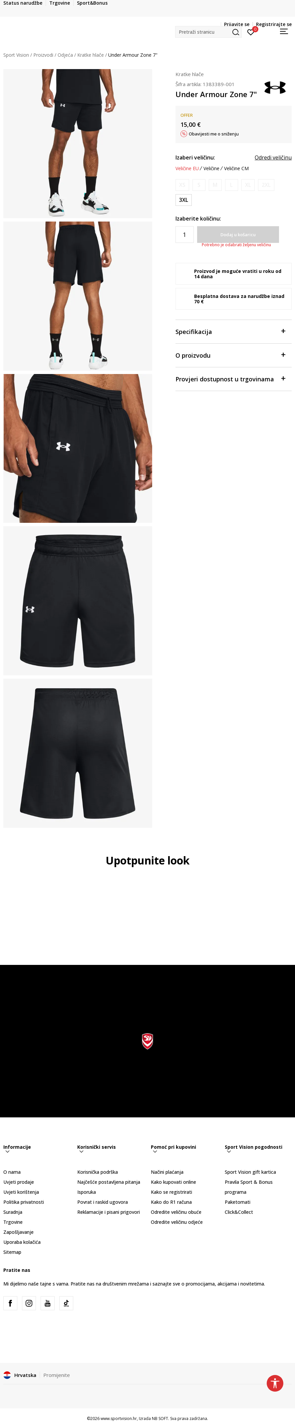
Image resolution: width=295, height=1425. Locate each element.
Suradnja (12, 1212)
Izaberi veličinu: (195, 157)
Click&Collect (239, 1212)
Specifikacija (230, 331)
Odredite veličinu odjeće (177, 1222)
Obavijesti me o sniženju (214, 134)
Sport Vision (16, 55)
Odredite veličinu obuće (176, 1212)
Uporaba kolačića (22, 1242)
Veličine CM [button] (236, 168)
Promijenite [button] (56, 1375)
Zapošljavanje (18, 1232)
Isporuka (86, 1192)
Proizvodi (43, 55)
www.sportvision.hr (119, 1418)
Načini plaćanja (167, 1172)
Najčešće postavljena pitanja (108, 1182)
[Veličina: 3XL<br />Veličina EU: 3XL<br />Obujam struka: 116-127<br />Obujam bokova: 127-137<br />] (183, 200)
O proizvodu (230, 354)
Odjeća (65, 55)
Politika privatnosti (23, 1202)
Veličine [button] (211, 168)
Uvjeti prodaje (18, 1182)
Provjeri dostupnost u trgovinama (230, 378)
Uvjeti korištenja (21, 1192)
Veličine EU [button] (187, 168)
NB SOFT (160, 1418)
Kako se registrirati (171, 1192)
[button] (208, 32)
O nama (12, 1172)
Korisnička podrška (97, 1172)
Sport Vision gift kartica (250, 1172)
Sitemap (12, 1252)
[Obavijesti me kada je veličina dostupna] (182, 185)
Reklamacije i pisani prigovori (108, 1212)
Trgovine (13, 1222)
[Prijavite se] (251, 32)
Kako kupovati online (173, 1182)
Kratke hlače (90, 55)
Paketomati (237, 1202)
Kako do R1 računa (171, 1202)
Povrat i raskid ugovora (102, 1202)
